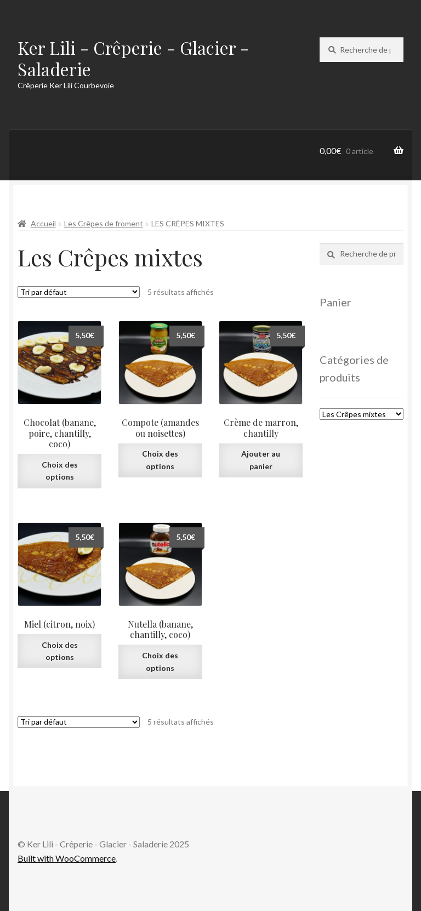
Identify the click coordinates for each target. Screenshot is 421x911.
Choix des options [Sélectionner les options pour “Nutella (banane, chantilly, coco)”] (160, 662)
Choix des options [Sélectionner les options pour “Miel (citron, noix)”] (60, 651)
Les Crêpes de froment (103, 223)
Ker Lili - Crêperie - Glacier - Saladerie (133, 58)
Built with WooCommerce (67, 858)
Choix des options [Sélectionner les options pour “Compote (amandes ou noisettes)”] (160, 460)
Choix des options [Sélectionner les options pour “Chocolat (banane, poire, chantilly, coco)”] (60, 471)
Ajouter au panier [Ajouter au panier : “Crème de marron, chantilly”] (260, 460)
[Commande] (79, 292)
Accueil (43, 223)
